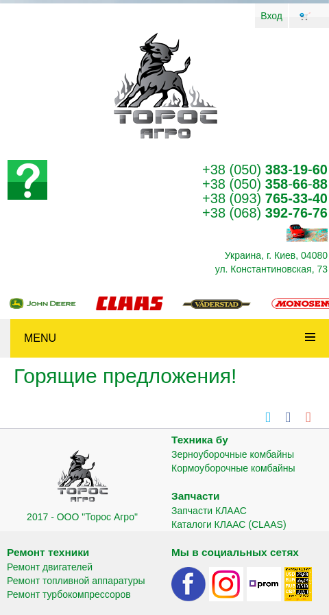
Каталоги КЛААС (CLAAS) (229, 524)
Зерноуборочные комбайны (232, 454)
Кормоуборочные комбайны (233, 468)
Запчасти (195, 496)
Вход (271, 15)
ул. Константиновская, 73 (271, 269)
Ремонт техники (48, 552)
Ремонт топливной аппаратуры (76, 580)
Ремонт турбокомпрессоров (69, 594)
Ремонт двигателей (50, 566)
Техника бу (199, 439)
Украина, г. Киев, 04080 (276, 255)
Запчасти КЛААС (209, 510)
